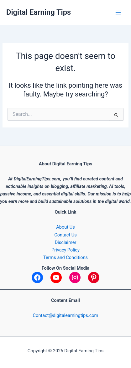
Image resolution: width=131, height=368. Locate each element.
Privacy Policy (65, 250)
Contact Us (65, 235)
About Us (65, 227)
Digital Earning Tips (38, 12)
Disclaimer (65, 242)
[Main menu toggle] (118, 12)
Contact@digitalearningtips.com (65, 315)
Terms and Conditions (65, 257)
